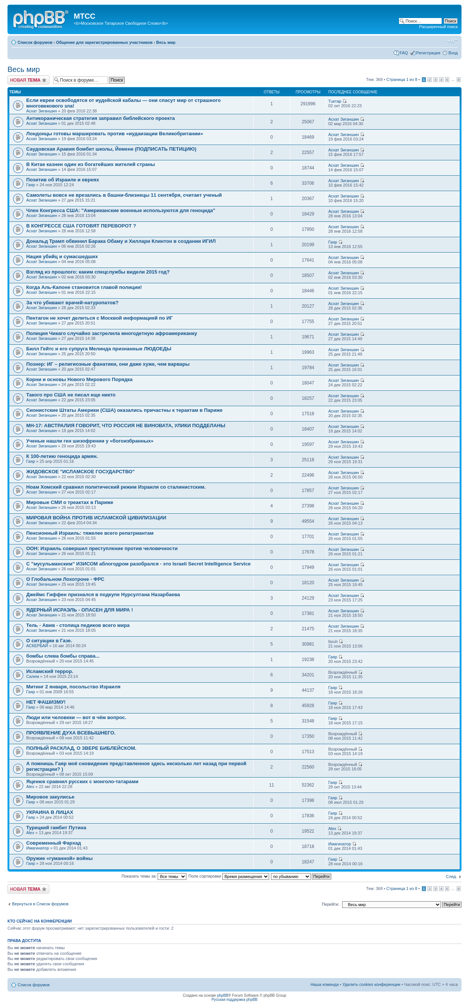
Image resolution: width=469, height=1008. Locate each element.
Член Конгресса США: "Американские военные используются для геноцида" (120, 210)
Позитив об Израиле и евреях (62, 179)
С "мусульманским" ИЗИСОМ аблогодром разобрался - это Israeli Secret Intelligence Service (138, 564)
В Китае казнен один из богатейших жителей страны (90, 164)
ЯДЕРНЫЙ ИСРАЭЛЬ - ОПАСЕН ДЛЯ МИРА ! (79, 610)
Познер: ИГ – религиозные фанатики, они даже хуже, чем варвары (108, 364)
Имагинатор (37, 848)
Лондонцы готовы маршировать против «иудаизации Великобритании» (114, 133)
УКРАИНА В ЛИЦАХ (49, 812)
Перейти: (330, 904)
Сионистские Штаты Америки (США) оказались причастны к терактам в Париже (124, 410)
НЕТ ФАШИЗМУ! (46, 702)
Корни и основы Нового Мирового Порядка (79, 379)
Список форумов (35, 42)
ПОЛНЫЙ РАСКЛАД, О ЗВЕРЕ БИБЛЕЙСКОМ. (81, 748)
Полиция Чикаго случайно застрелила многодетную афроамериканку (111, 333)
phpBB (222, 995)
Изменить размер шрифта (452, 40)
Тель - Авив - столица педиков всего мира (78, 625)
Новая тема (28, 80)
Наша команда (324, 984)
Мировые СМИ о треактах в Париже (69, 502)
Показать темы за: (154, 876)
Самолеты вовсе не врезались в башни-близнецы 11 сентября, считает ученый (124, 195)
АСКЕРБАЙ (37, 645)
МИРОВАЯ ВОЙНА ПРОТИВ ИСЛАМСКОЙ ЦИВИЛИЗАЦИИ (96, 517)
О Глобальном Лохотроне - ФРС (65, 579)
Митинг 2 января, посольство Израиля (73, 686)
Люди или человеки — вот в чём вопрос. (76, 717)
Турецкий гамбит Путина (56, 827)
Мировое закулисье (50, 797)
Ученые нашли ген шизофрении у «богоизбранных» (89, 441)
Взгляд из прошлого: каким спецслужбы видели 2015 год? (98, 272)
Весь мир (165, 42)
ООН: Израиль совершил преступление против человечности (102, 548)
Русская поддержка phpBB (234, 1000)
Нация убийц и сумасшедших (62, 256)
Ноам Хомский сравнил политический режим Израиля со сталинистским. (116, 487)
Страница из (401, 79)
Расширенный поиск (438, 26)
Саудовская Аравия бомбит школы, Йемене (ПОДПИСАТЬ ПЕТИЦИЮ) (111, 149)
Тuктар (334, 101)
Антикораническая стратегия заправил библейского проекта (100, 118)
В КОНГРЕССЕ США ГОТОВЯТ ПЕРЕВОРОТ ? (81, 226)
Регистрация (428, 53)
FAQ (404, 53)
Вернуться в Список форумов (40, 904)
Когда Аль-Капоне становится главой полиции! (84, 287)
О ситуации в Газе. (49, 640)
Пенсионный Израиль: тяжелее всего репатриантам (89, 533)
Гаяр (30, 184)
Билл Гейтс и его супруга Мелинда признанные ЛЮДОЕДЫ (98, 348)
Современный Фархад (53, 843)
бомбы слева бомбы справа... (63, 656)
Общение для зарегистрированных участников (104, 42)
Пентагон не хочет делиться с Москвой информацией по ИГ (99, 318)
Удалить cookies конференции (371, 984)
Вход (453, 53)
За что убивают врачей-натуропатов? (72, 302)
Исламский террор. (49, 671)
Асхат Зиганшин (41, 111)
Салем (32, 676)
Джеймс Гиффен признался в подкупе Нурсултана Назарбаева (103, 594)
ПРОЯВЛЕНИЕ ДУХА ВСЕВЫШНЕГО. (71, 733)
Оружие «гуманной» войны (59, 858)
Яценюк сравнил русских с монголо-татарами (82, 781)
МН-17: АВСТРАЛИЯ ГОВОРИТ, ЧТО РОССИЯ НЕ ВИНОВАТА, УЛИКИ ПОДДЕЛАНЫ (125, 425)
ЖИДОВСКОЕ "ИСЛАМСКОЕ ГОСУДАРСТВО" (80, 471)
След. (451, 876)
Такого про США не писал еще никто (71, 395)
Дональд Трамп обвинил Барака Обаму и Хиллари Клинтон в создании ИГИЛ (121, 241)
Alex (30, 786)
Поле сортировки (229, 876)
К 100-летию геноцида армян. (62, 456)
